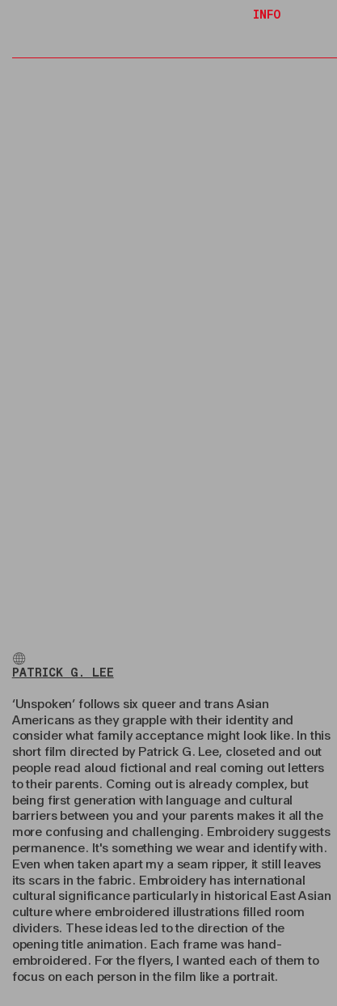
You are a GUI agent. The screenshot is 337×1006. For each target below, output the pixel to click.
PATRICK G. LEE (63, 673)
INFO (266, 15)
